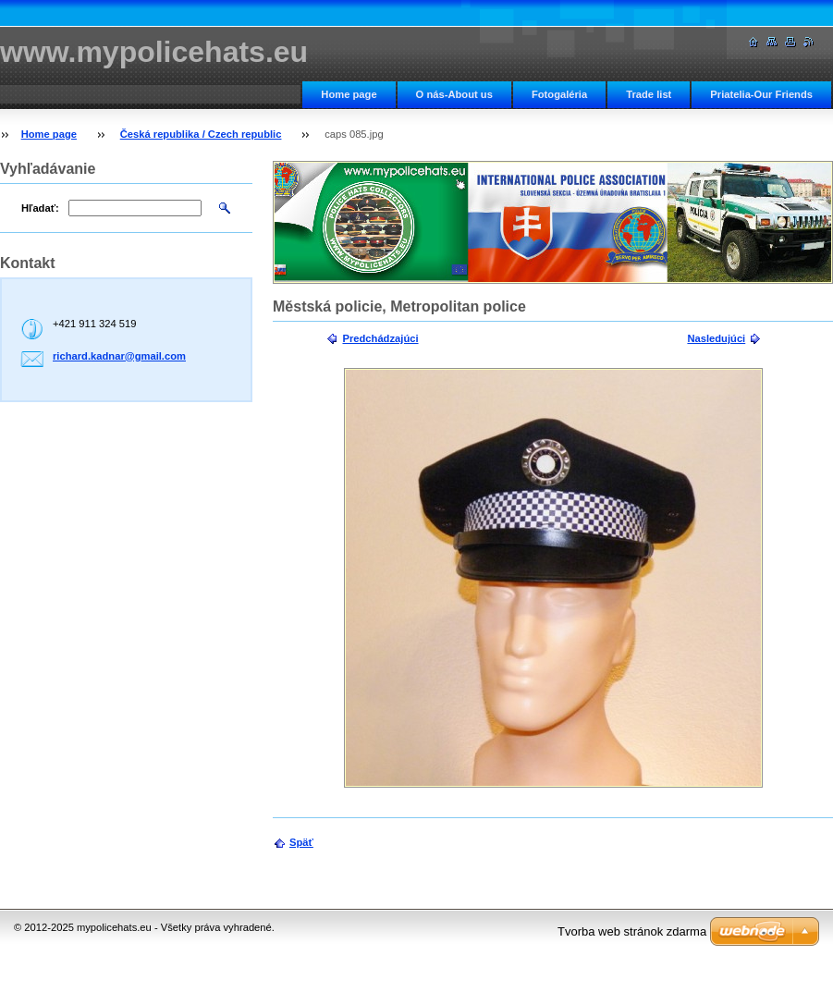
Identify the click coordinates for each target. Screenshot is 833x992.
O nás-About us (454, 94)
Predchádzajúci (380, 338)
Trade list (648, 94)
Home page (348, 94)
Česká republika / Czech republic (201, 134)
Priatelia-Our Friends (761, 94)
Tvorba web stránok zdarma (631, 931)
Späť (301, 842)
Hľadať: (40, 208)
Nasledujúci (716, 338)
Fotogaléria (559, 94)
